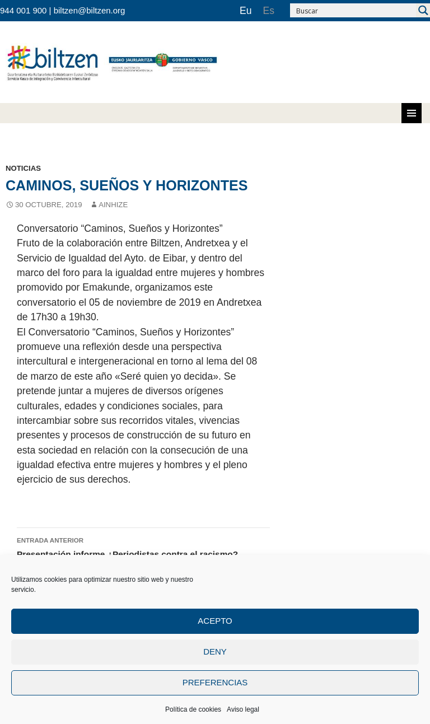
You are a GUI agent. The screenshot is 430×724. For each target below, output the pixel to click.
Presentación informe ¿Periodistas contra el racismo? (143, 546)
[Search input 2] (353, 10)
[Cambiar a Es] (268, 11)
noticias (23, 168)
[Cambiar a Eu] (246, 11)
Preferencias (215, 682)
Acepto (215, 620)
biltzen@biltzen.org (89, 10)
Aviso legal (243, 709)
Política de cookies (193, 709)
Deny (215, 651)
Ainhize (113, 204)
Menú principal (411, 113)
